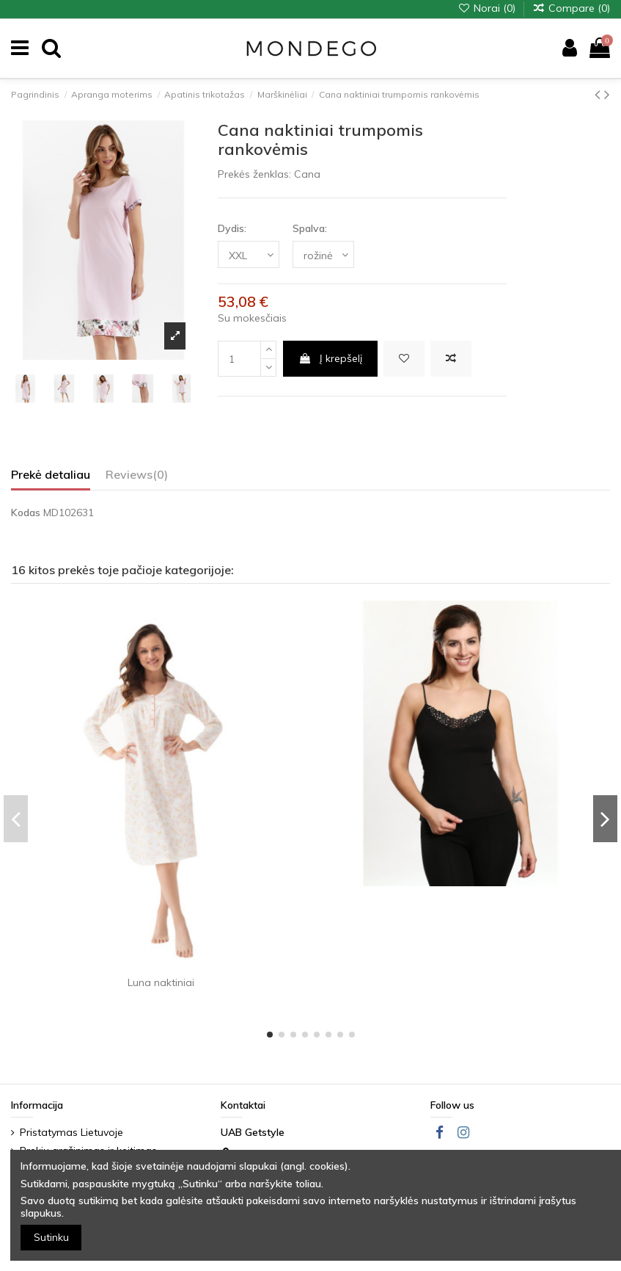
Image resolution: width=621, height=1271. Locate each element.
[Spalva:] (323, 254)
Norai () (488, 8)
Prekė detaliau (50, 475)
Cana (307, 174)
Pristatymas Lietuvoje (71, 1132)
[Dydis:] (248, 254)
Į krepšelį (330, 358)
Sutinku (51, 1237)
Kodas (25, 512)
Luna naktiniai (161, 982)
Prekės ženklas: (254, 174)
